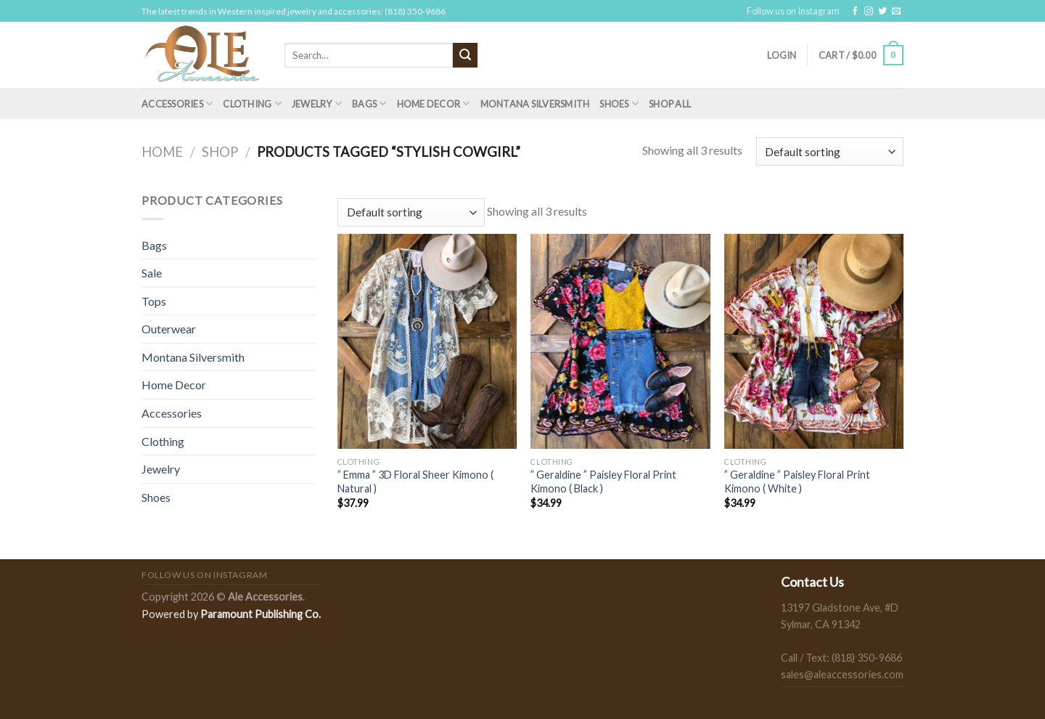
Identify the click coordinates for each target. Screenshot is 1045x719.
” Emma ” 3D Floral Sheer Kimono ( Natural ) (415, 481)
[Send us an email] (896, 12)
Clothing (252, 103)
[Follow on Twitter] (882, 12)
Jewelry (317, 103)
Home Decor (433, 103)
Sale (152, 273)
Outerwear (169, 329)
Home (162, 152)
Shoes (619, 103)
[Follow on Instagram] (868, 12)
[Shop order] (829, 151)
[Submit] (465, 55)
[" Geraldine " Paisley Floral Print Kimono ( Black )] (620, 341)
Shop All (670, 104)
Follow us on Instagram (793, 11)
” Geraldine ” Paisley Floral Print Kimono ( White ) (797, 481)
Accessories (177, 103)
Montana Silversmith (535, 104)
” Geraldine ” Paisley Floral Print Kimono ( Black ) (603, 481)
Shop (220, 152)
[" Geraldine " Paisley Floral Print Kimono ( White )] (813, 341)
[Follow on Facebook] (855, 12)
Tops (154, 301)
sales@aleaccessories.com (842, 674)
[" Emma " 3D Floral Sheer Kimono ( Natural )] (427, 341)
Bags (369, 103)
